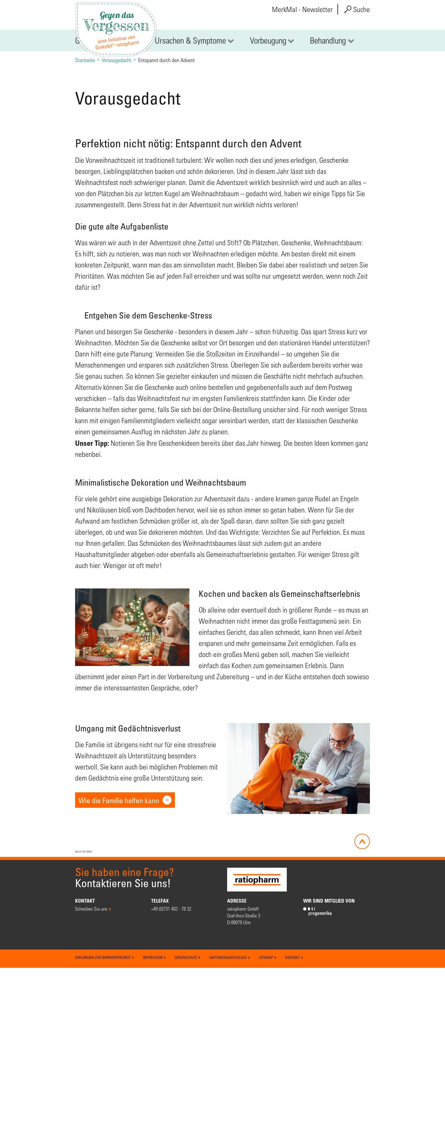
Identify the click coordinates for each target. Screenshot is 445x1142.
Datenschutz (188, 1131)
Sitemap (268, 1131)
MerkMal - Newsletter (302, 9)
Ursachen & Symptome (190, 159)
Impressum (154, 1131)
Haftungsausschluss (229, 1131)
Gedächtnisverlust (103, 159)
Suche (357, 9)
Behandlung (328, 159)
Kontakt (294, 1131)
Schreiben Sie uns (91, 1083)
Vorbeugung (268, 159)
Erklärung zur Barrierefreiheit (104, 1131)
